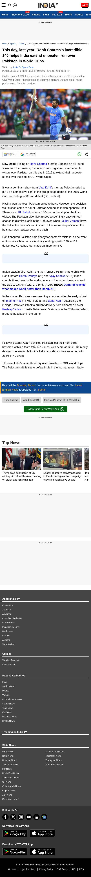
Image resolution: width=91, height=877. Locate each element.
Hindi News (7, 631)
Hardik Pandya (28, 276)
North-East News (10, 773)
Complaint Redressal (12, 618)
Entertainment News (12, 699)
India (46, 14)
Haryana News (9, 760)
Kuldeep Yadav (11, 309)
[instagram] (21, 817)
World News (8, 686)
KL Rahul (24, 212)
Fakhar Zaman (70, 220)
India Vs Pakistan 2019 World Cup (62, 400)
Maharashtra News (55, 751)
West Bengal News (55, 764)
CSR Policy (62, 869)
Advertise (6, 614)
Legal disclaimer (27, 869)
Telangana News (54, 760)
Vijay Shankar (58, 276)
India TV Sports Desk (23, 67)
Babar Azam (55, 300)
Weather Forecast (11, 660)
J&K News (7, 795)
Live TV (6, 635)
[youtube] (29, 817)
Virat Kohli (45, 187)
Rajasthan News (53, 756)
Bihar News (7, 751)
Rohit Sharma (38, 163)
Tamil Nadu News (10, 777)
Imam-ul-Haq (13, 300)
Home (5, 14)
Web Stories (8, 644)
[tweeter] (13, 817)
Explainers (7, 712)
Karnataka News (10, 799)
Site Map (11, 869)
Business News (9, 716)
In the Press (8, 622)
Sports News (8, 703)
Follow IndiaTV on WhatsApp (45, 409)
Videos (36, 14)
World (68, 14)
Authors (6, 640)
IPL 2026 (57, 14)
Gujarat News (9, 790)
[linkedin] (36, 817)
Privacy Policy (46, 869)
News (4, 44)
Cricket (21, 44)
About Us (6, 609)
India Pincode (9, 664)
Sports (79, 14)
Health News (8, 721)
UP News (6, 782)
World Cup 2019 (31, 400)
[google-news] (44, 817)
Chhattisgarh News (11, 786)
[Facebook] (5, 817)
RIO (73, 869)
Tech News (7, 708)
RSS (81, 869)
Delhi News (7, 756)
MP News (7, 769)
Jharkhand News (10, 764)
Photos (5, 690)
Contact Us (7, 605)
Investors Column (10, 627)
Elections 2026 (20, 14)
